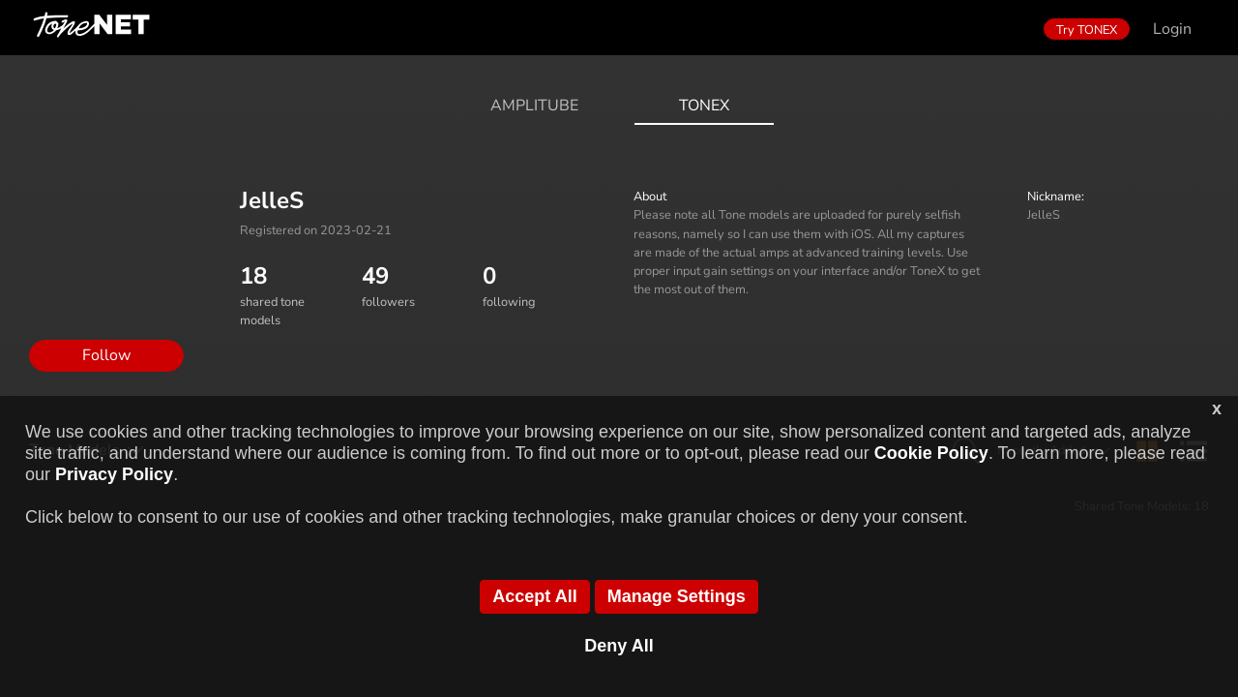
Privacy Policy (114, 474)
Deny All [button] (618, 645)
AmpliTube (534, 105)
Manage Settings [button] (676, 596)
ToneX (704, 105)
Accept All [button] (534, 596)
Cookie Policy (931, 453)
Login (1172, 29)
